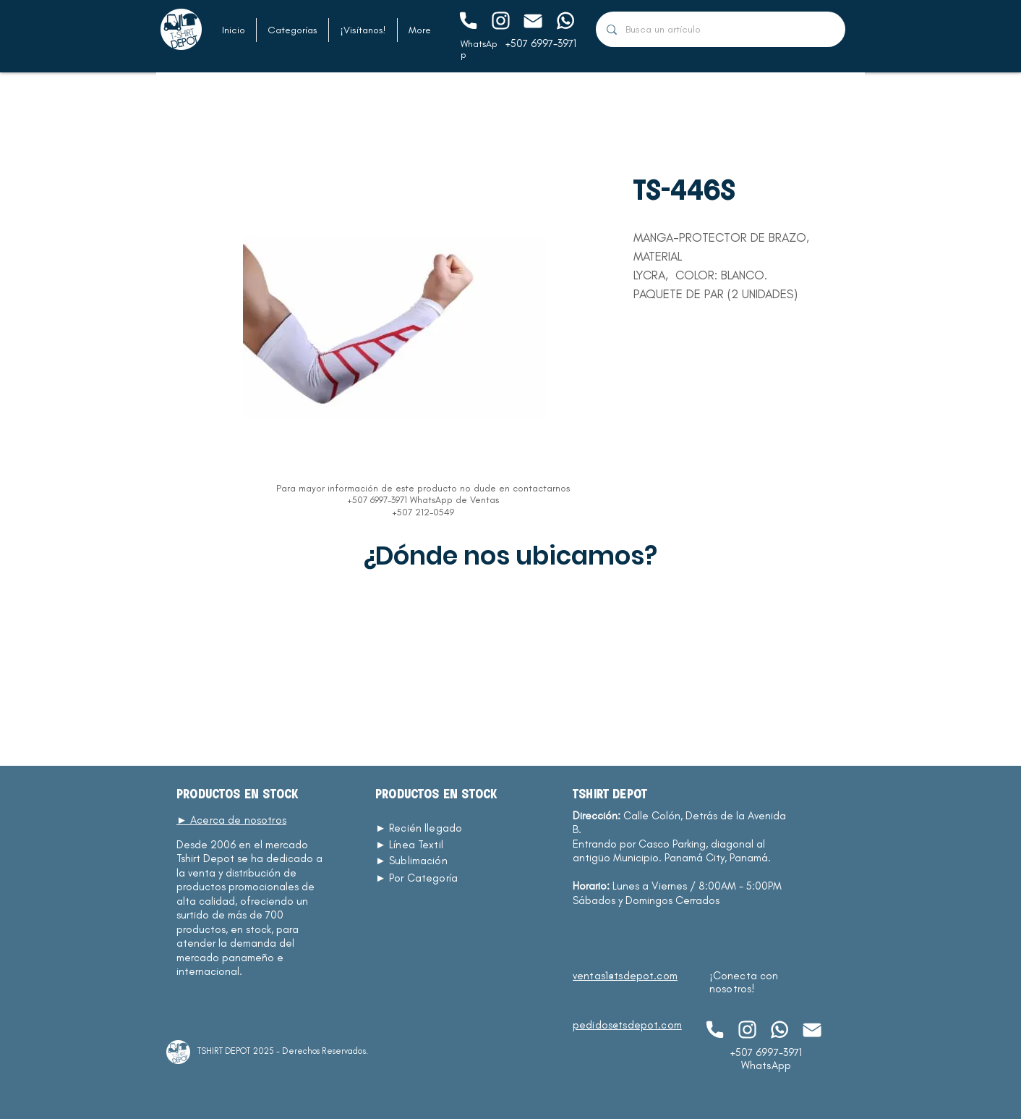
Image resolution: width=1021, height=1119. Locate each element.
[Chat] (467, 21)
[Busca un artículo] (720, 29)
